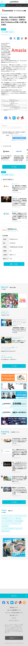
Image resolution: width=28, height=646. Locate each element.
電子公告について (14, 615)
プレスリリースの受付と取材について (14, 612)
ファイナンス (5, 14)
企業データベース (10, 5)
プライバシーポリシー (14, 620)
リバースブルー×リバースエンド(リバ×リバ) (11, 523)
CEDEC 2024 (18, 518)
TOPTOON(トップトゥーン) (7, 518)
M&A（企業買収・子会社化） (8, 31)
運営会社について (14, 607)
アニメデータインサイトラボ (20, 515)
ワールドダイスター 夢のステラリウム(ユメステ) (12, 528)
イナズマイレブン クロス (7, 515)
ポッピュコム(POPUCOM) (7, 520)
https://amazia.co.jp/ (13, 230)
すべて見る (14, 167)
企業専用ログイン (14, 638)
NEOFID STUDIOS (5, 531)
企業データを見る (14, 264)
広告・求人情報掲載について (14, 610)
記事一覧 (2, 5)
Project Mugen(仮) (18, 520)
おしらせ (14, 618)
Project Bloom (5, 526)
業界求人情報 (18, 5)
